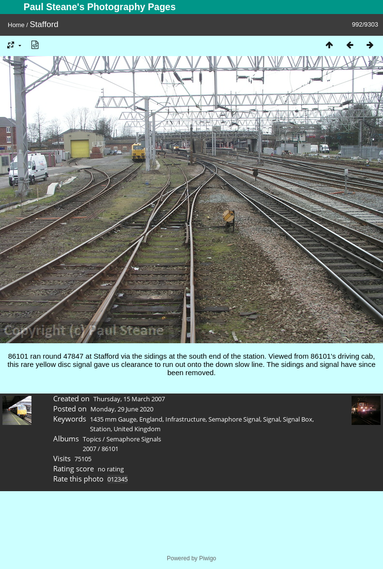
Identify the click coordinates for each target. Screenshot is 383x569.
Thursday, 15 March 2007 (129, 398)
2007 (89, 448)
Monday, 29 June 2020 (121, 409)
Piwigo (207, 558)
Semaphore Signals (133, 439)
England (150, 419)
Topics (92, 439)
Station (100, 428)
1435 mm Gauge (113, 419)
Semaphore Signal (234, 419)
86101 (110, 448)
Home (16, 25)
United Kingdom (137, 428)
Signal (271, 419)
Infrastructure (185, 419)
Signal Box (297, 419)
